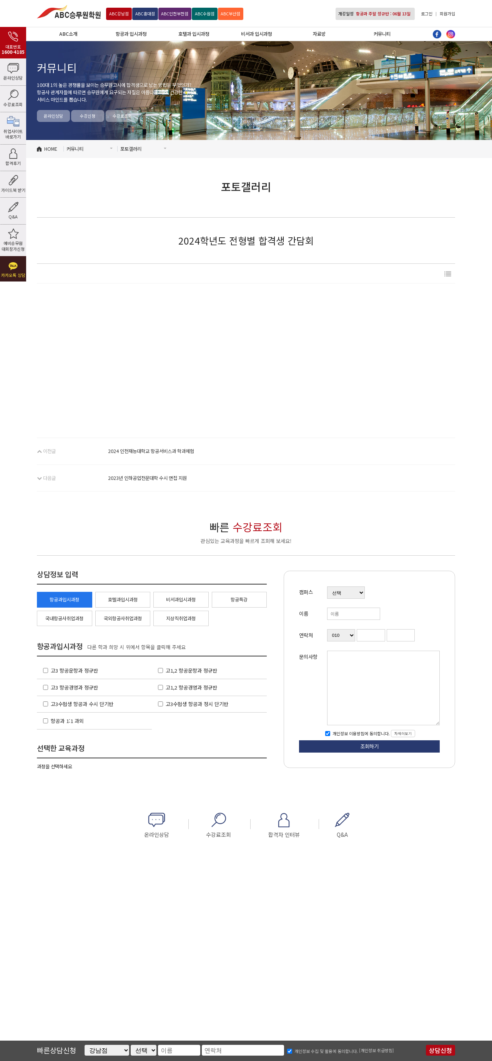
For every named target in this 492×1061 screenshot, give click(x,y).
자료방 (319, 33)
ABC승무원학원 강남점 (69, 12)
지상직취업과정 (181, 618)
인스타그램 (450, 34)
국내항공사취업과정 (64, 618)
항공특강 (239, 599)
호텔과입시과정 (123, 599)
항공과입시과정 (64, 599)
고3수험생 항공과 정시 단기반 (197, 704)
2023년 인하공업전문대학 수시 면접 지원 (147, 478)
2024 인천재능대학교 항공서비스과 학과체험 (151, 451)
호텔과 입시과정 (193, 33)
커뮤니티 (382, 33)
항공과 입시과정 (131, 33)
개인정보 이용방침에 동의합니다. (360, 733)
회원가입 (447, 13)
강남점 (119, 13)
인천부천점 (174, 13)
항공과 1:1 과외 (67, 721)
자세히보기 (403, 733)
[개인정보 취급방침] (376, 1050)
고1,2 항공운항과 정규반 (191, 670)
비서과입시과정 (181, 599)
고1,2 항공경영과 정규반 (191, 687)
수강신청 (87, 116)
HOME (50, 148)
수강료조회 (122, 116)
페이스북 (437, 34)
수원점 (204, 13)
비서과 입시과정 (256, 33)
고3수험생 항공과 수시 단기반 (82, 704)
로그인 (426, 13)
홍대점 (145, 13)
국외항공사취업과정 (123, 618)
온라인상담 (53, 116)
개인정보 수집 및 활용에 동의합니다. (326, 1051)
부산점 (230, 13)
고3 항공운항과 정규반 (74, 670)
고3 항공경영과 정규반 (74, 687)
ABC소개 (68, 33)
